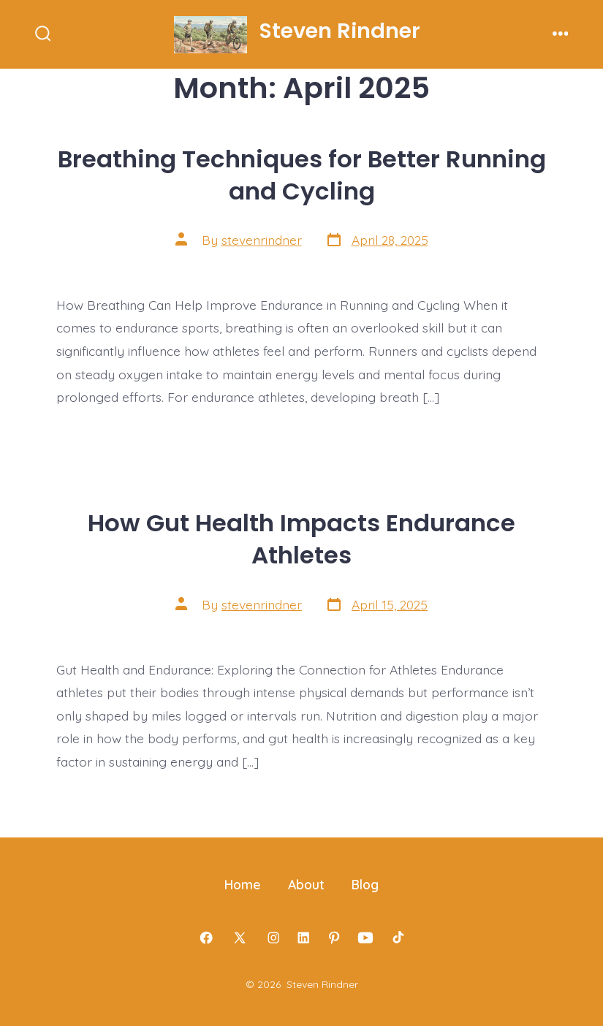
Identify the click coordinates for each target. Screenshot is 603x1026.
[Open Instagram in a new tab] (273, 937)
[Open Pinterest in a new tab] (334, 937)
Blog (365, 884)
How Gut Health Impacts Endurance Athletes (301, 538)
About (306, 884)
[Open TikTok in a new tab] (397, 937)
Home (242, 884)
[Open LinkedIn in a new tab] (303, 937)
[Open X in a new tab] (240, 937)
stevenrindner (261, 240)
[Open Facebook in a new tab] (206, 937)
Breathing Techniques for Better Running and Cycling (302, 175)
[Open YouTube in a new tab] (365, 937)
